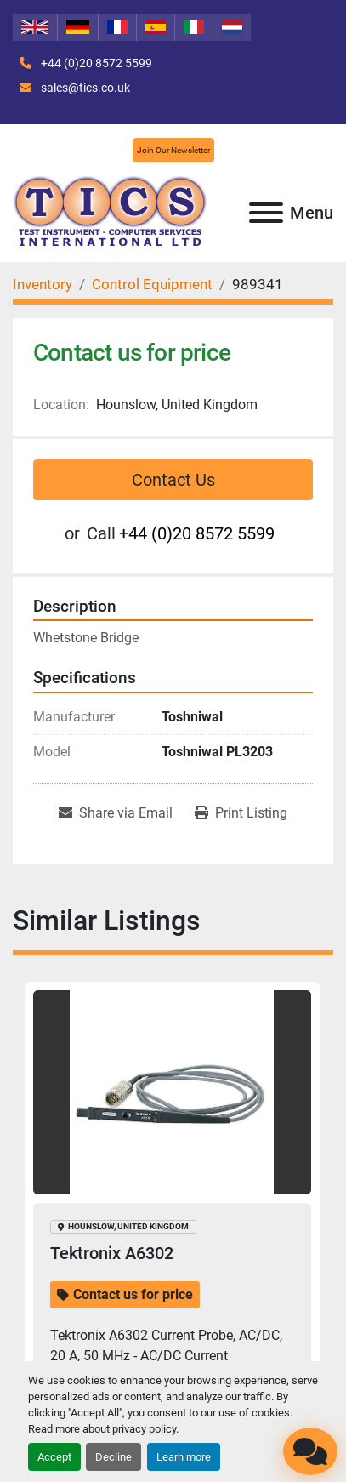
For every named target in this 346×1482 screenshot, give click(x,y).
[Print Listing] (241, 813)
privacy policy (144, 1428)
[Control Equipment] (152, 284)
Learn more (183, 1457)
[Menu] (266, 212)
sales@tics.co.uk (84, 87)
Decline (113, 1457)
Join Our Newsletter (173, 150)
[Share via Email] (116, 813)
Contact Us (173, 480)
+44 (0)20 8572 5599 (95, 63)
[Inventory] (42, 284)
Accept (54, 1457)
